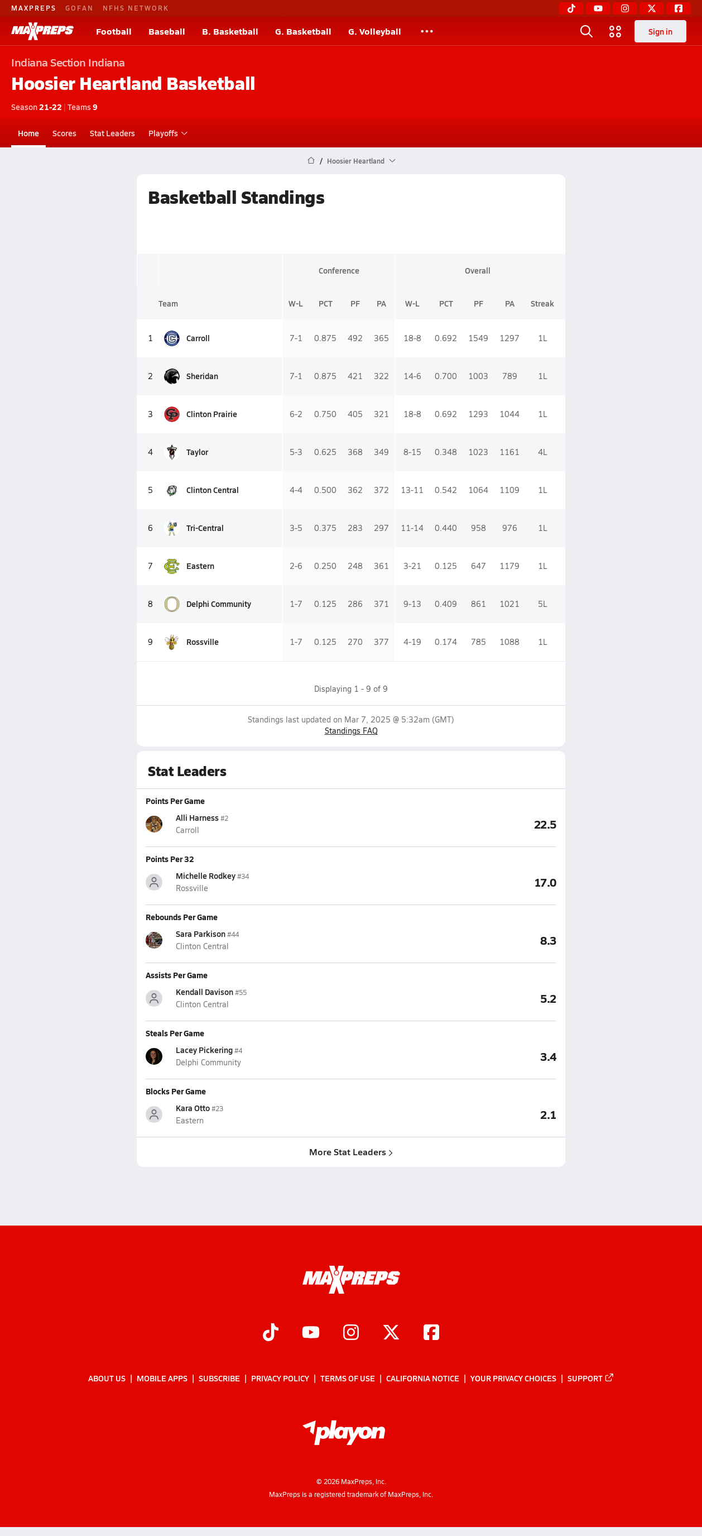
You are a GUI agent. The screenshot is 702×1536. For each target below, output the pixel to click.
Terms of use (347, 1378)
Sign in (660, 31)
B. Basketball (230, 31)
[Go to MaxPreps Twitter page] (391, 1333)
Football (114, 31)
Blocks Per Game (176, 1091)
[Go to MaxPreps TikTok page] (271, 1333)
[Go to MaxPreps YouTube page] (311, 1333)
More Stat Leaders (351, 1151)
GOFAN (79, 7)
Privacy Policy (280, 1378)
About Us (107, 1378)
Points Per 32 (170, 859)
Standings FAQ (351, 730)
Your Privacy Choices (513, 1378)
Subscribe (219, 1378)
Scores (64, 132)
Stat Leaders (112, 132)
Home (28, 132)
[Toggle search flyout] (586, 31)
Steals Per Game (175, 1033)
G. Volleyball (374, 31)
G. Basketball (303, 31)
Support (591, 1378)
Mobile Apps (162, 1378)
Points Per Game (175, 801)
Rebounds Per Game (182, 917)
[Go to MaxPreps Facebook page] (431, 1333)
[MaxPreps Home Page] (311, 161)
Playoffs (166, 132)
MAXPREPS (33, 7)
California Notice (422, 1378)
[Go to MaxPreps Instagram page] (351, 1333)
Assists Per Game (177, 975)
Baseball (166, 31)
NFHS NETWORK (136, 7)
